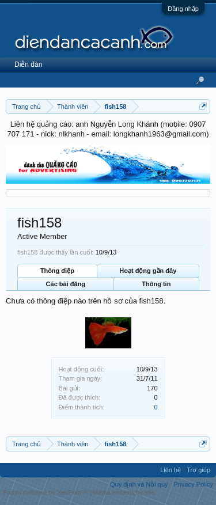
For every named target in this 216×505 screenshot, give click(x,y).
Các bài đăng (65, 283)
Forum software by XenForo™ (46, 492)
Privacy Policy (193, 484)
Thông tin (156, 283)
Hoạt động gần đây (147, 270)
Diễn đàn (28, 64)
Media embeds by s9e (124, 492)
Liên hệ (170, 469)
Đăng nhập (183, 8)
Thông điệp (57, 270)
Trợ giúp (198, 469)
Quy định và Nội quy (139, 484)
